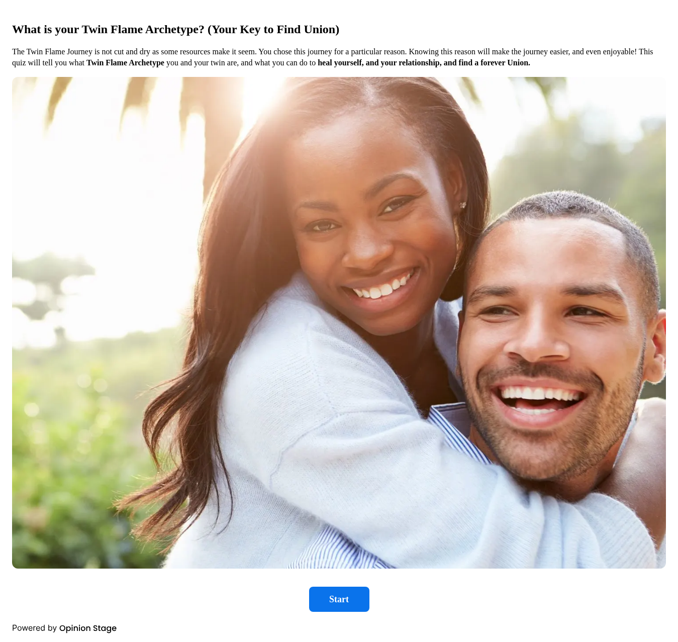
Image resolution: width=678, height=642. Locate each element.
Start (339, 599)
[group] (339, 321)
